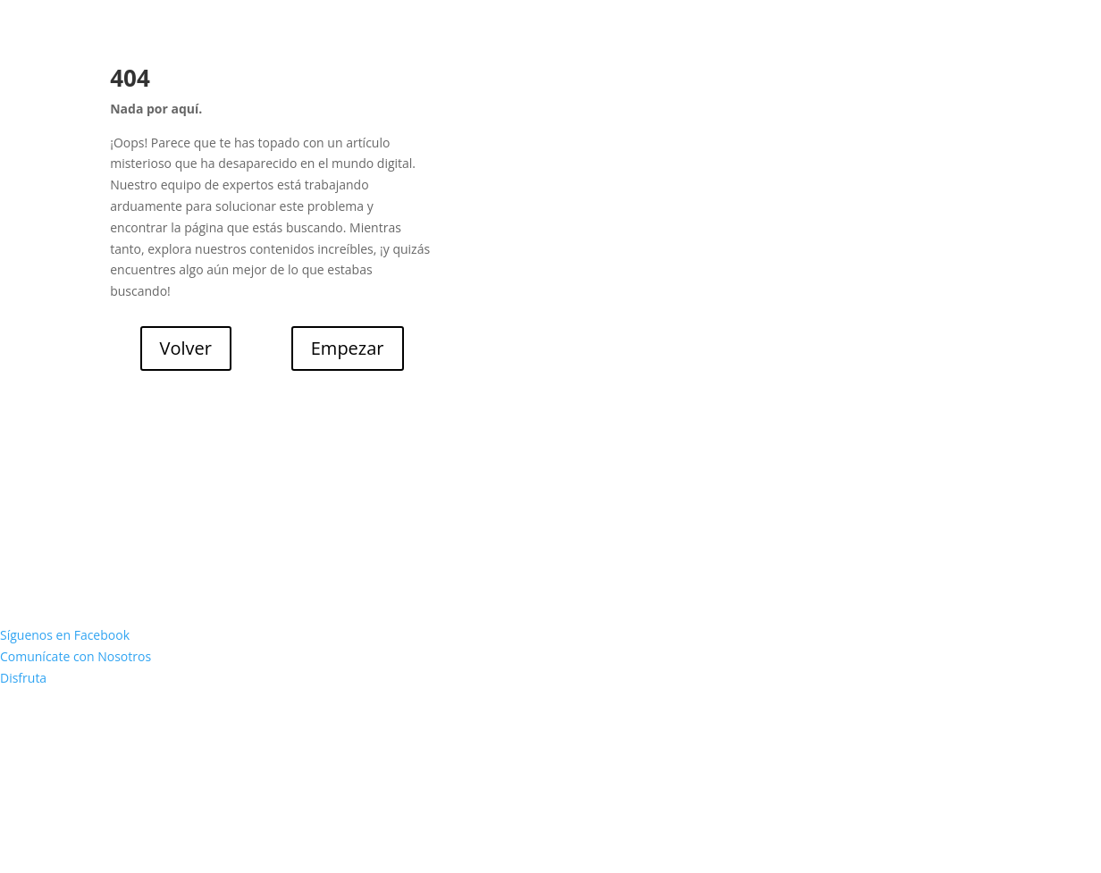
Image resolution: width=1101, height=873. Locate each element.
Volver (186, 348)
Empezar (347, 348)
